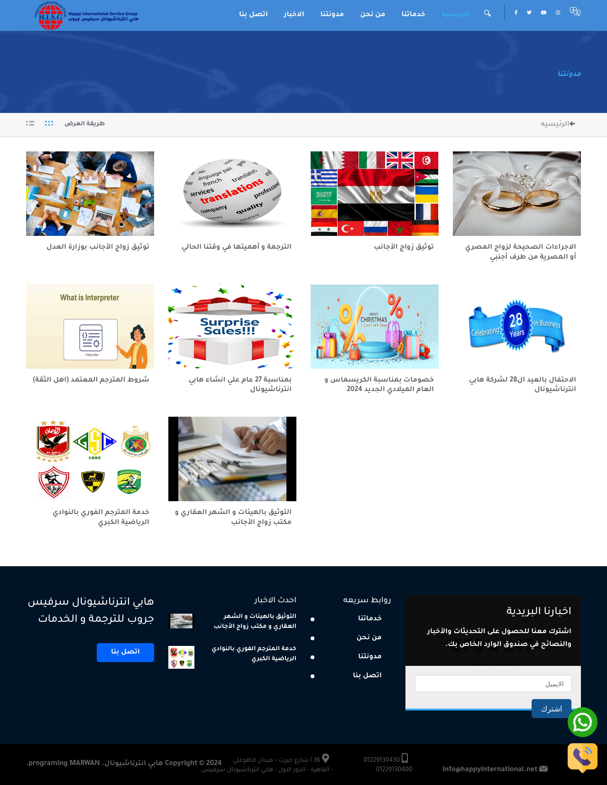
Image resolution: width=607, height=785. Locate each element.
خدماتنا (413, 15)
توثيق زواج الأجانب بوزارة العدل (97, 248)
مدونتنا (332, 15)
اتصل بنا (253, 15)
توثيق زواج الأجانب (404, 248)
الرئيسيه (455, 15)
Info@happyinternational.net (490, 770)
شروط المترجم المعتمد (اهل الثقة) (91, 380)
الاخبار (294, 15)
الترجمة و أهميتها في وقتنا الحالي (236, 248)
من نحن (372, 15)
